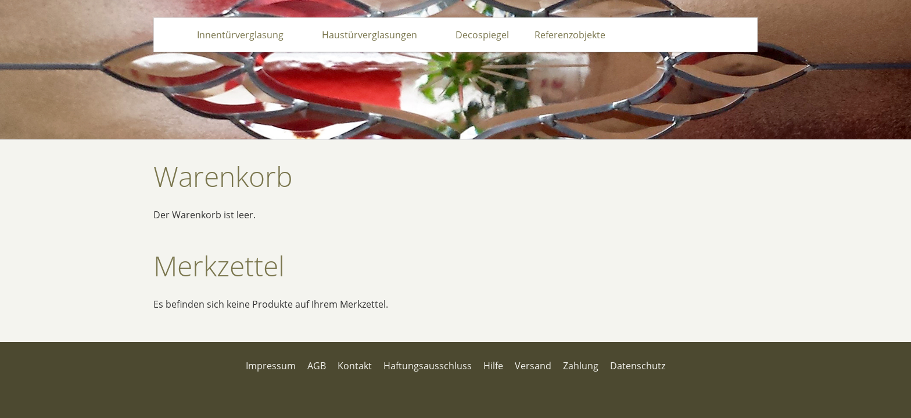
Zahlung (580, 365)
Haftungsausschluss (427, 365)
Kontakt (355, 365)
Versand (533, 365)
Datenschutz (637, 365)
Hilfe (493, 365)
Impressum (271, 365)
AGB (316, 365)
